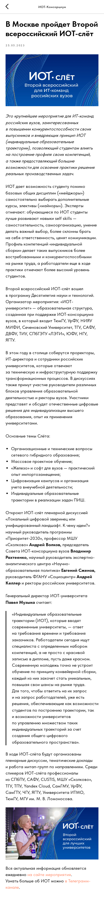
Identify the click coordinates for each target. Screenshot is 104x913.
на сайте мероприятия (49, 874)
